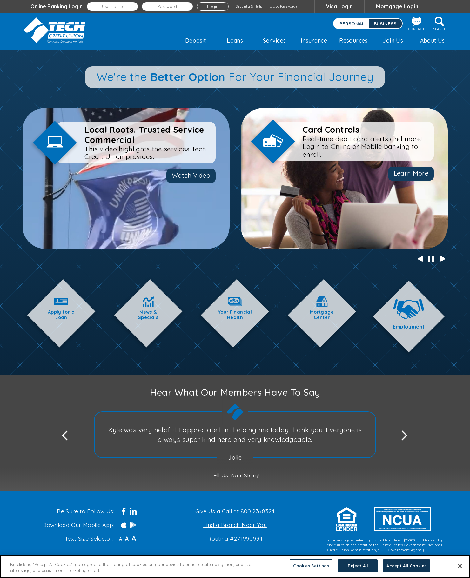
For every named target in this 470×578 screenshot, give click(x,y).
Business (385, 24)
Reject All (358, 565)
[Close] (460, 566)
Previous (419, 258)
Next (442, 258)
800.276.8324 (258, 511)
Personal (352, 24)
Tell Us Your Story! (235, 475)
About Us (432, 40)
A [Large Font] (133, 538)
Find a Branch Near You (235, 524)
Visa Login (339, 6)
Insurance (314, 40)
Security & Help (249, 6)
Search (439, 24)
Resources (353, 40)
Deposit (195, 40)
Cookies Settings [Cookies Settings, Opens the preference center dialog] (311, 565)
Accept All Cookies (406, 565)
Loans (235, 40)
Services (274, 40)
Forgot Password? (282, 6)
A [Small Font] (120, 539)
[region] (235, 566)
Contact (416, 24)
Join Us (393, 40)
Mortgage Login (397, 6)
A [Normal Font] (127, 538)
